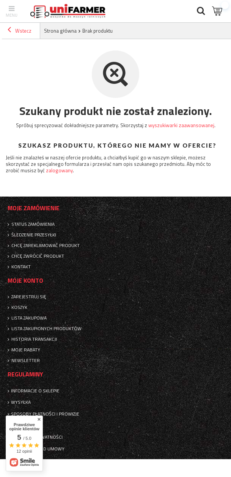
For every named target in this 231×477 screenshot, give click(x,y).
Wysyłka (21, 402)
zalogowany (59, 170)
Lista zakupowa (29, 318)
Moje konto (25, 281)
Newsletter (25, 360)
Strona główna (60, 31)
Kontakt (21, 266)
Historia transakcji (34, 339)
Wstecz (19, 31)
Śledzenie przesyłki (33, 235)
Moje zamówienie (34, 208)
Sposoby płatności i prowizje (45, 414)
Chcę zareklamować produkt (45, 245)
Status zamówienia (33, 224)
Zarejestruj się (28, 296)
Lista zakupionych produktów (46, 328)
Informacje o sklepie (35, 391)
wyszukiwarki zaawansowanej (181, 125)
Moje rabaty (25, 350)
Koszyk (19, 307)
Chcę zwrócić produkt (37, 256)
